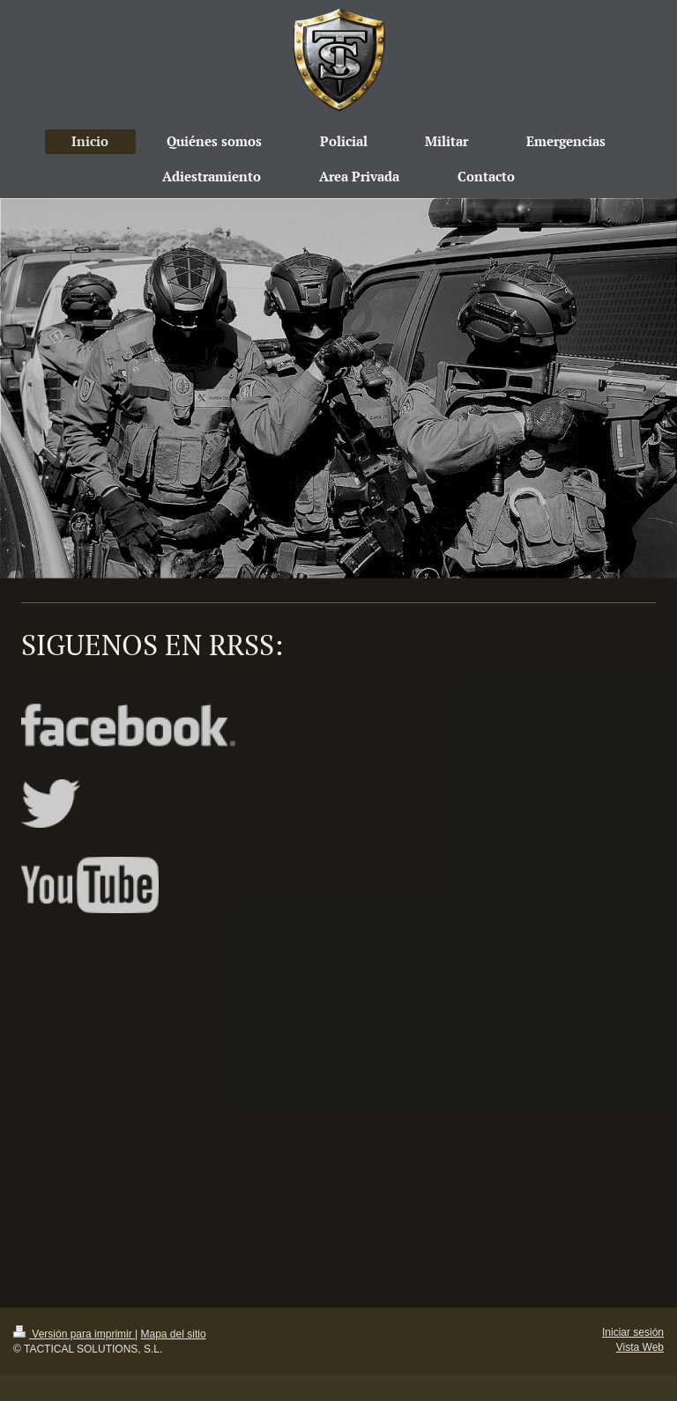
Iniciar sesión (633, 1332)
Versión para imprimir (74, 1334)
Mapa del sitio (173, 1334)
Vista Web (640, 1347)
